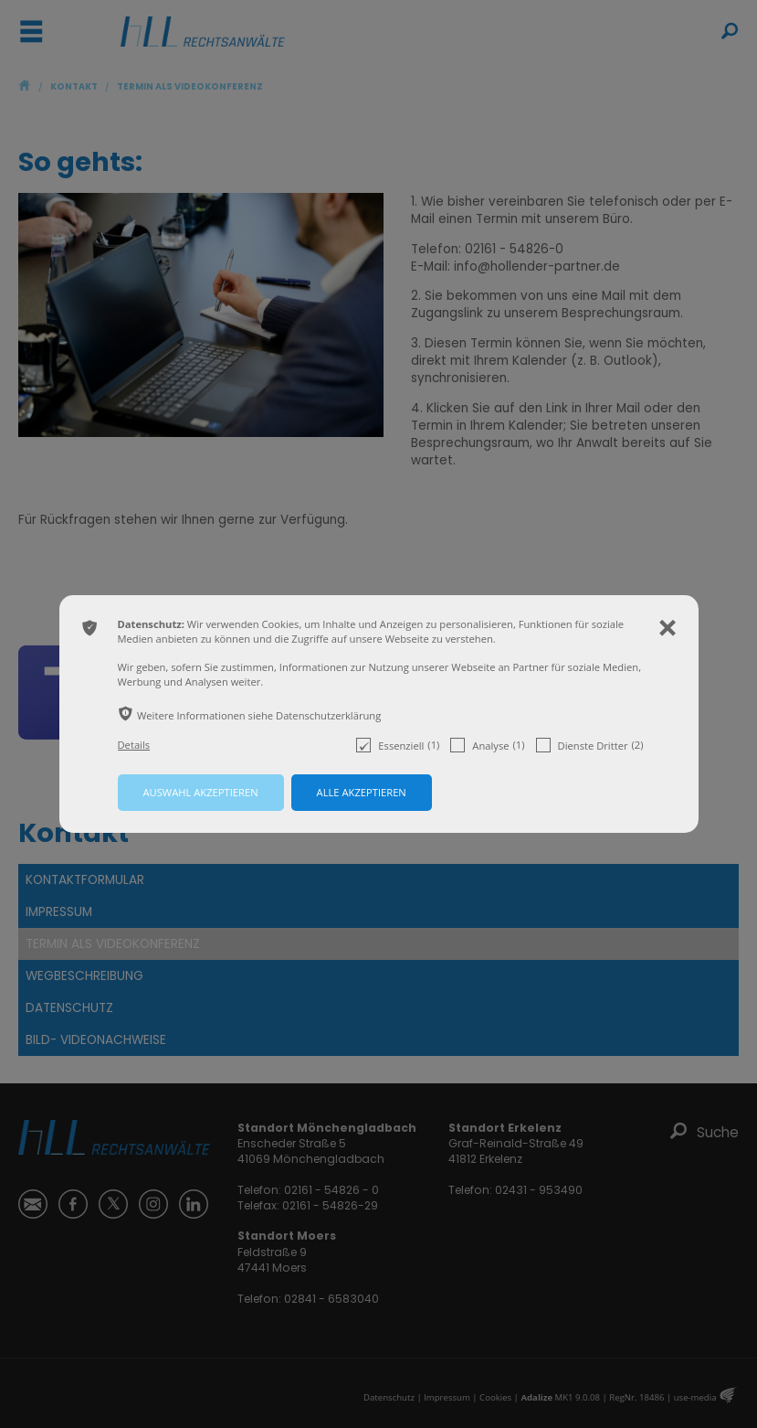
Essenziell (397, 745)
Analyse (487, 745)
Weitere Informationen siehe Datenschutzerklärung (259, 715)
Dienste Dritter (590, 745)
